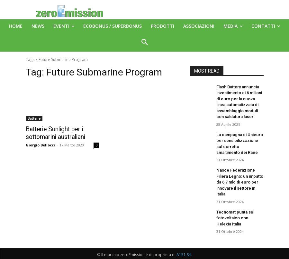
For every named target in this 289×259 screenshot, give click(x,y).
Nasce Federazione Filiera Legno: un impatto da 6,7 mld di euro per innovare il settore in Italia (239, 173)
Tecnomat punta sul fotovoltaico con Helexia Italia (238, 204)
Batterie (34, 118)
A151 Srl (183, 239)
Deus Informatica (168, 253)
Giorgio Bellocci (40, 144)
